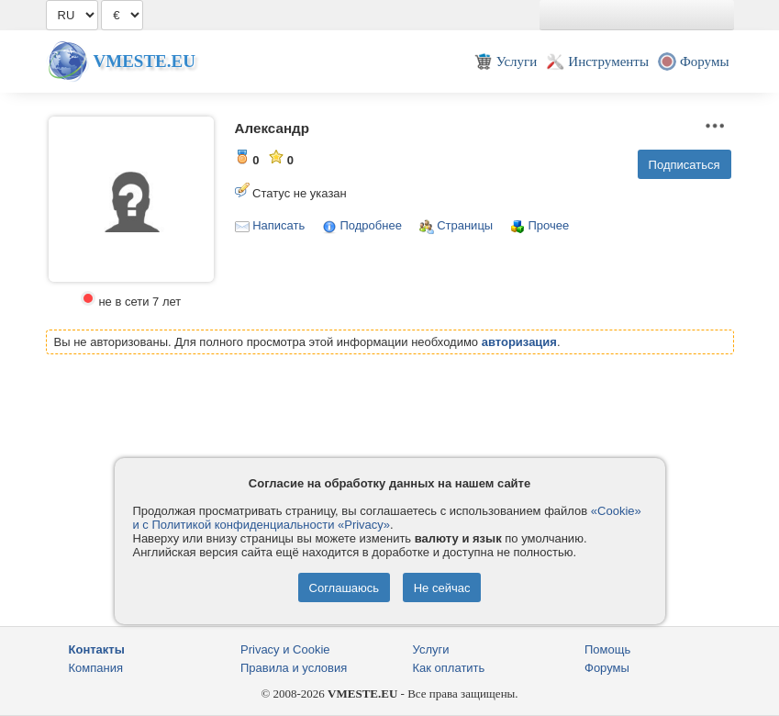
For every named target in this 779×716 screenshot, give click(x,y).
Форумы (606, 668)
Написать (278, 225)
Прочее (548, 225)
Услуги (431, 649)
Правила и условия (293, 668)
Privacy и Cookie (285, 649)
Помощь (607, 649)
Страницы (465, 225)
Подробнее (370, 225)
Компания (96, 668)
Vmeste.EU (144, 61)
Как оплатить (449, 668)
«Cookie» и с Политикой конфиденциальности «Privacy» (387, 517)
